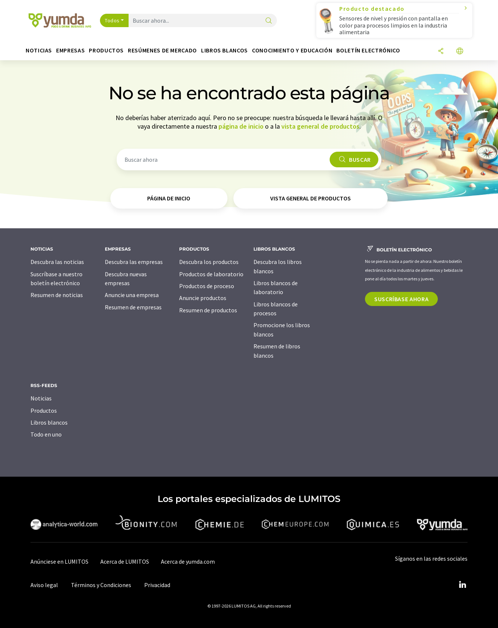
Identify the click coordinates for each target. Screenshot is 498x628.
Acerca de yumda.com (188, 561)
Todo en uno (46, 434)
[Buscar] (268, 21)
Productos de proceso (206, 286)
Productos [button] (106, 50)
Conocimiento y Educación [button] (292, 50)
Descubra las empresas (134, 261)
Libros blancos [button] (224, 50)
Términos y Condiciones (101, 585)
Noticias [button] (39, 50)
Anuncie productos (202, 298)
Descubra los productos (209, 261)
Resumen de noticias (56, 295)
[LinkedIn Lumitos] (462, 585)
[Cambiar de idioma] (460, 51)
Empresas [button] (70, 50)
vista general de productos (320, 126)
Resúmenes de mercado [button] (162, 50)
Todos (112, 20)
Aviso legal (44, 585)
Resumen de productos (208, 310)
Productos (43, 410)
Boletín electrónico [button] (368, 50)
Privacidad (157, 585)
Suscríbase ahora (401, 299)
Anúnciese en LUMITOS (59, 561)
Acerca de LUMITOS (124, 561)
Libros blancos (49, 422)
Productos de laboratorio (211, 274)
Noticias (41, 398)
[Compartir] (441, 51)
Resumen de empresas (133, 307)
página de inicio (241, 126)
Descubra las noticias (57, 261)
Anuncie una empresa (132, 295)
